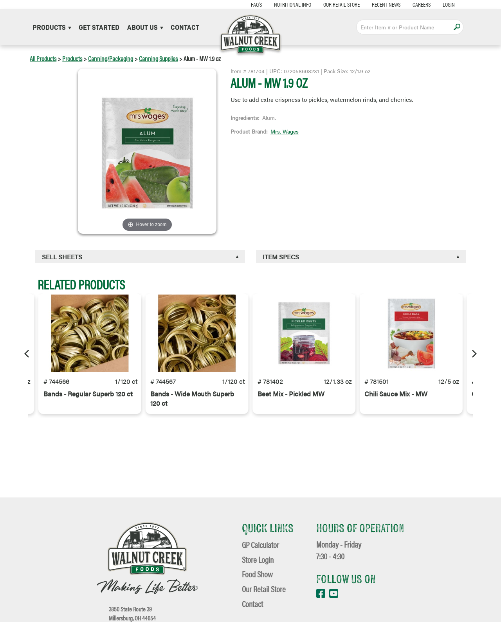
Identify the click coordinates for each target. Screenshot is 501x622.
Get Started (99, 27)
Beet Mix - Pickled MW (291, 395)
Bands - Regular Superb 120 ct (88, 395)
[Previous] (27, 354)
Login (445, 4)
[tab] (140, 256)
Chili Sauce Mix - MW (395, 395)
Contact (185, 27)
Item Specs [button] (281, 256)
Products (51, 27)
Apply (457, 27)
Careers (418, 4)
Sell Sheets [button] (62, 256)
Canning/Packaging (110, 58)
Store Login (258, 559)
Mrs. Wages (284, 131)
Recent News (382, 4)
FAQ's (252, 4)
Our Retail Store (338, 4)
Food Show (257, 574)
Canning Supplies (158, 58)
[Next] (474, 354)
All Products (43, 58)
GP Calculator (260, 545)
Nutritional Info (289, 4)
